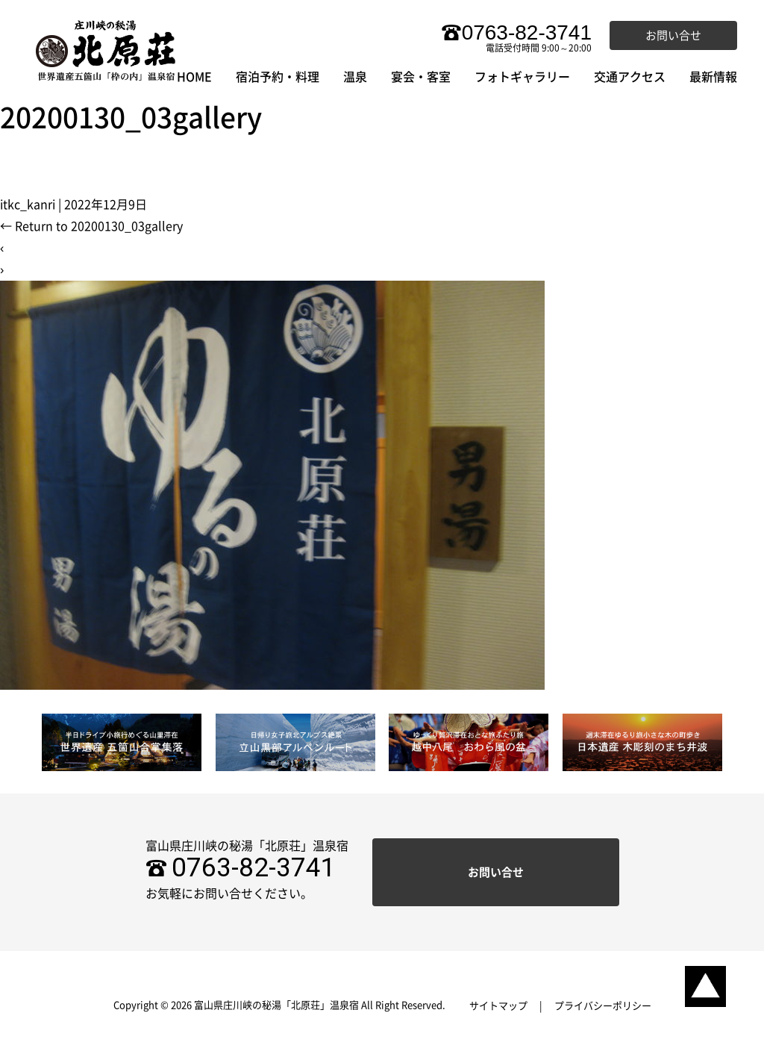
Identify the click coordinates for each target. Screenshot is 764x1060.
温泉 (355, 77)
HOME (194, 77)
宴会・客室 (421, 77)
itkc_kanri (27, 205)
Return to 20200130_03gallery (91, 226)
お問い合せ (673, 35)
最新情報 (713, 77)
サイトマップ (498, 1006)
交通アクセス (630, 77)
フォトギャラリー (522, 77)
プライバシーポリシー (602, 1006)
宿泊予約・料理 (277, 77)
